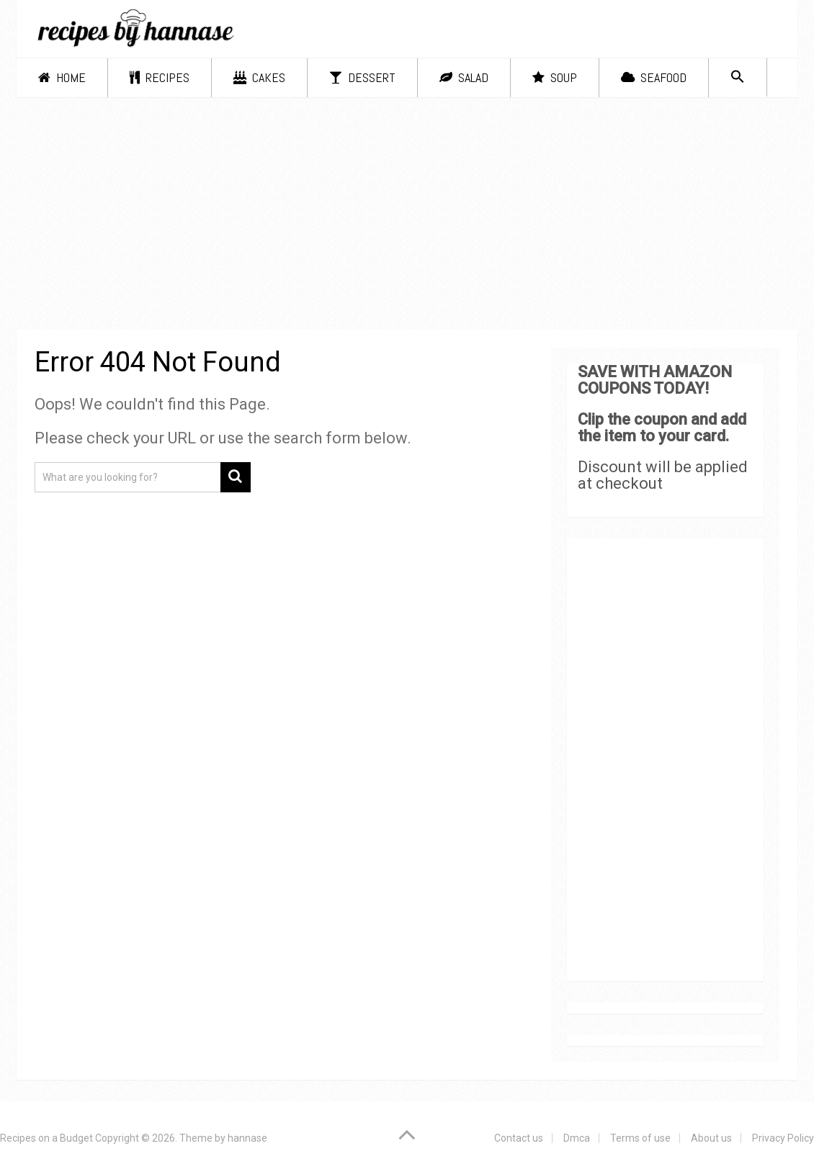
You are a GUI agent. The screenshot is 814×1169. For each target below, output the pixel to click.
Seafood (653, 77)
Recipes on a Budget (46, 1138)
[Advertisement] (407, 216)
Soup (554, 77)
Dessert (362, 77)
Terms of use (640, 1138)
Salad (463, 77)
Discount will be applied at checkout (663, 475)
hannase (247, 1138)
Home (62, 77)
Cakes (259, 77)
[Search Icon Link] (737, 77)
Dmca (576, 1138)
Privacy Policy (783, 1138)
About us (711, 1138)
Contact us (518, 1138)
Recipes (159, 77)
